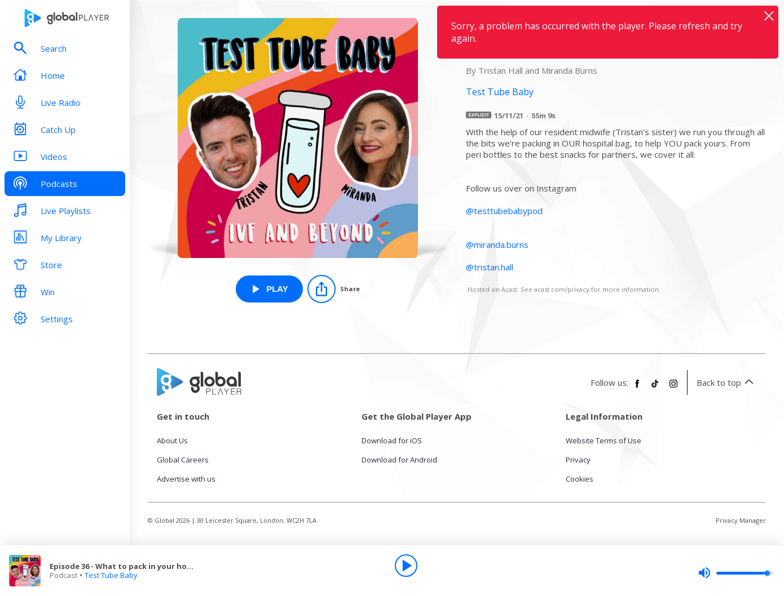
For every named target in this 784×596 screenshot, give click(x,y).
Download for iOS (392, 440)
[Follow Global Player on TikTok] (655, 388)
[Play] (406, 565)
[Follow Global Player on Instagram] (673, 388)
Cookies (579, 479)
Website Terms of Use (603, 440)
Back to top (727, 382)
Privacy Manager (741, 520)
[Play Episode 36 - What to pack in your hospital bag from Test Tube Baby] (269, 289)
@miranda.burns (497, 244)
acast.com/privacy (561, 289)
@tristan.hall (489, 267)
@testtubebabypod (504, 210)
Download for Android (399, 460)
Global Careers (183, 460)
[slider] (735, 573)
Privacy (578, 460)
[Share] (333, 289)
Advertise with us (186, 479)
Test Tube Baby (111, 575)
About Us (172, 440)
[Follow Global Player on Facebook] (637, 388)
